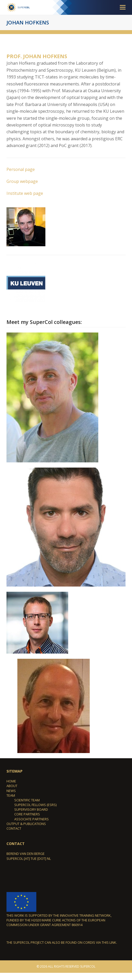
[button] (123, 7)
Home (11, 781)
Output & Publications (26, 823)
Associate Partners (31, 819)
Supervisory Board (31, 809)
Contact (13, 828)
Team (10, 795)
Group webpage (22, 181)
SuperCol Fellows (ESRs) (35, 804)
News (11, 790)
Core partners (27, 814)
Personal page (20, 169)
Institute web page (24, 193)
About (11, 785)
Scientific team (27, 800)
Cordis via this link (99, 942)
